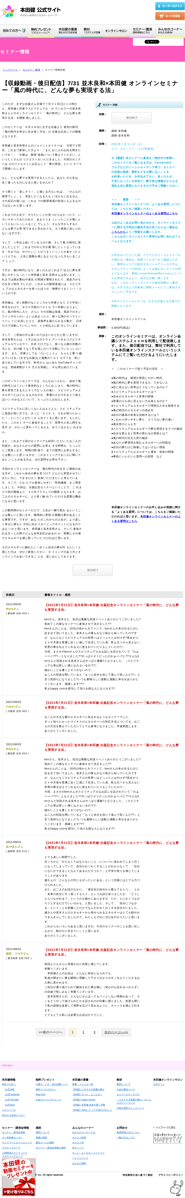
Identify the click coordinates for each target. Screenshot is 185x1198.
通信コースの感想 (45, 1142)
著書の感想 (41, 1137)
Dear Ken (40, 1094)
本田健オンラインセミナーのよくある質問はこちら (144, 213)
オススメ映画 (79, 1137)
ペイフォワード (80, 1158)
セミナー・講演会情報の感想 (51, 1147)
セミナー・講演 (31, 70)
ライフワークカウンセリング (17, 1142)
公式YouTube (11, 1099)
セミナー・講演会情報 (13, 1132)
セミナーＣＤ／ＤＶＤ (128, 1094)
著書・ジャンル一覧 (82, 1084)
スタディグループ (11, 1147)
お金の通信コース (126, 1089)
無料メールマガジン (46, 1089)
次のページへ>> (116, 1032)
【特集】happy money (83, 1099)
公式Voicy (10, 1105)
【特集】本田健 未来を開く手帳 (88, 1105)
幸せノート (78, 1147)
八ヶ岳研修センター (12, 1137)
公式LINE (10, 1089)
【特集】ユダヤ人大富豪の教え (88, 1089)
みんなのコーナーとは (83, 1132)
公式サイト (159, 1084)
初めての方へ (9, 1084)
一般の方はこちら (126, 1137)
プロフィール (9, 1110)
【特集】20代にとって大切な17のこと (92, 1110)
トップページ (10, 70)
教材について (123, 1084)
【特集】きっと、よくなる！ (87, 1094)
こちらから (118, 231)
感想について (43, 1132)
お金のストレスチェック (48, 1099)
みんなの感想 (79, 1163)
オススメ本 (78, 1142)
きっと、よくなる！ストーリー (88, 1153)
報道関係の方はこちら (128, 1132)
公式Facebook (12, 1094)
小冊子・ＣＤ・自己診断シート (52, 1084)
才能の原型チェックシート (130, 1108)
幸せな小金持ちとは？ (13, 1115)
